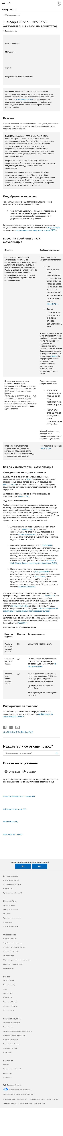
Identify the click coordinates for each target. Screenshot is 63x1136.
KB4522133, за (9, 484)
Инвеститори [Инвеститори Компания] (7, 1073)
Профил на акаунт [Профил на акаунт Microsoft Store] (9, 905)
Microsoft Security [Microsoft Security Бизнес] (9, 985)
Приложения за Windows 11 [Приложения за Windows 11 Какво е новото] (12, 893)
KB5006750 (50, 595)
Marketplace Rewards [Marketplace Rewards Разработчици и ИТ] (10, 1048)
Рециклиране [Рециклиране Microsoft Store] (7, 922)
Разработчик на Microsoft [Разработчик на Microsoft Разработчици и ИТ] (11, 1023)
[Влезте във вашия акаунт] (59, 3)
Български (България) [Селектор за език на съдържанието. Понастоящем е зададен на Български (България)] (14, 1085)
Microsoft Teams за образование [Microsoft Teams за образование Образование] (14, 947)
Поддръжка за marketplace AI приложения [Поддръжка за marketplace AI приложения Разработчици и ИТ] (17, 1031)
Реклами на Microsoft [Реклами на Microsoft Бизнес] (10, 1002)
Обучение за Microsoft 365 (14, 809)
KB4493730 (27, 529)
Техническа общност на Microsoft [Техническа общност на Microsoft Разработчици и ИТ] (14, 1035)
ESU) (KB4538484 (42, 571)
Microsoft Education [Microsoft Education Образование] (9, 939)
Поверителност (22, 1099)
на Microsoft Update (26, 534)
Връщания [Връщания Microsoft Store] (6, 914)
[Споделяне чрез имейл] (16, 727)
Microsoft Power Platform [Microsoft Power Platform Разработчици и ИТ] (11, 1044)
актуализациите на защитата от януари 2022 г (36, 230)
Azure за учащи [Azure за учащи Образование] (8, 968)
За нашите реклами (9, 1103)
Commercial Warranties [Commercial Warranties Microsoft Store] (11, 926)
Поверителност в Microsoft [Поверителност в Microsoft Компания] (12, 1069)
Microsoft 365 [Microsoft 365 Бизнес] (7, 998)
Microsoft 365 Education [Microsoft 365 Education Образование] (11, 951)
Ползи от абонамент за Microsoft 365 (19, 796)
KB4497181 (52, 303)
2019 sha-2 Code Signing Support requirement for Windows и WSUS (33, 561)
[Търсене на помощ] (9, 3)
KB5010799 (46, 448)
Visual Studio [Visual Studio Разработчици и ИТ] (7, 1052)
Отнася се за (11, 31)
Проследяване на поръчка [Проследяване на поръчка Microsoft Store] (12, 918)
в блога (53, 356)
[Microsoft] (31, 2)
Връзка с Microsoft (9, 1099)
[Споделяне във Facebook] (5, 727)
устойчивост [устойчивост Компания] (7, 1077)
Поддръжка (8, 9)
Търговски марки (52, 1099)
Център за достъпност (13, 834)
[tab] (13, 772)
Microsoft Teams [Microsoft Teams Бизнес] (8, 1010)
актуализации (54, 227)
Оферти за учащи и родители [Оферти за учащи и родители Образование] (13, 964)
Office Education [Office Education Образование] (8, 956)
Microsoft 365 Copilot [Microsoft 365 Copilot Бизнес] (10, 1006)
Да (22, 866)
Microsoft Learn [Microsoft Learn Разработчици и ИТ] (8, 1027)
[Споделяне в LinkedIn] (10, 727)
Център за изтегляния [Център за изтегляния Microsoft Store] (10, 909)
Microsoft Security (10, 821)
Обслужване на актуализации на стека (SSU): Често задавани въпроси (30, 609)
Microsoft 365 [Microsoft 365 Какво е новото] (7, 889)
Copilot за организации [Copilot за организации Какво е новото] (11, 880)
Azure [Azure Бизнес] (5, 989)
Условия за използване (37, 1099)
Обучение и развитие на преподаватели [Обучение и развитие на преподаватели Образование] (16, 960)
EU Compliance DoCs (25, 1103)
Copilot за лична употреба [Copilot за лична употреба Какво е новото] (12, 884)
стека (40, 608)
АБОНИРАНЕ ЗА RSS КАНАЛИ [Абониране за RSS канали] (19, 732)
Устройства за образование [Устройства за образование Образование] (12, 943)
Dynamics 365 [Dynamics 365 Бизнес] (7, 993)
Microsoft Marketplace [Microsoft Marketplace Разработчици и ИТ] (10, 1040)
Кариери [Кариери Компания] (6, 1065)
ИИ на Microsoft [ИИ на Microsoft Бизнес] (8, 981)
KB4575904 (40, 576)
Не (39, 866)
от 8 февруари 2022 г (24, 99)
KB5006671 (22, 623)
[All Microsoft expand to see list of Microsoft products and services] (3, 3)
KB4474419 (47, 545)
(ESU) (29, 479)
